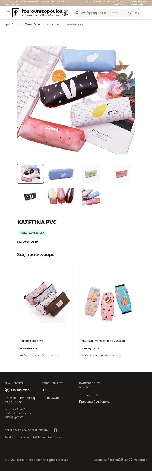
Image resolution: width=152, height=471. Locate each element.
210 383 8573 (20, 390)
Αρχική (9, 24)
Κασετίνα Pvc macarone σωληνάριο (103, 341)
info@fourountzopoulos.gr (47, 437)
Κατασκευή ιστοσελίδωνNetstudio (120, 460)
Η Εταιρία (48, 390)
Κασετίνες (53, 24)
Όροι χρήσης (88, 394)
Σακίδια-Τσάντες (30, 24)
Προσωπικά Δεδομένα (94, 402)
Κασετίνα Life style (31, 341)
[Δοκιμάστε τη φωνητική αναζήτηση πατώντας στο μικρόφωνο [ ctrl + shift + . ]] (129, 13)
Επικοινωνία (50, 398)
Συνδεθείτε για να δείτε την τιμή (39, 355)
